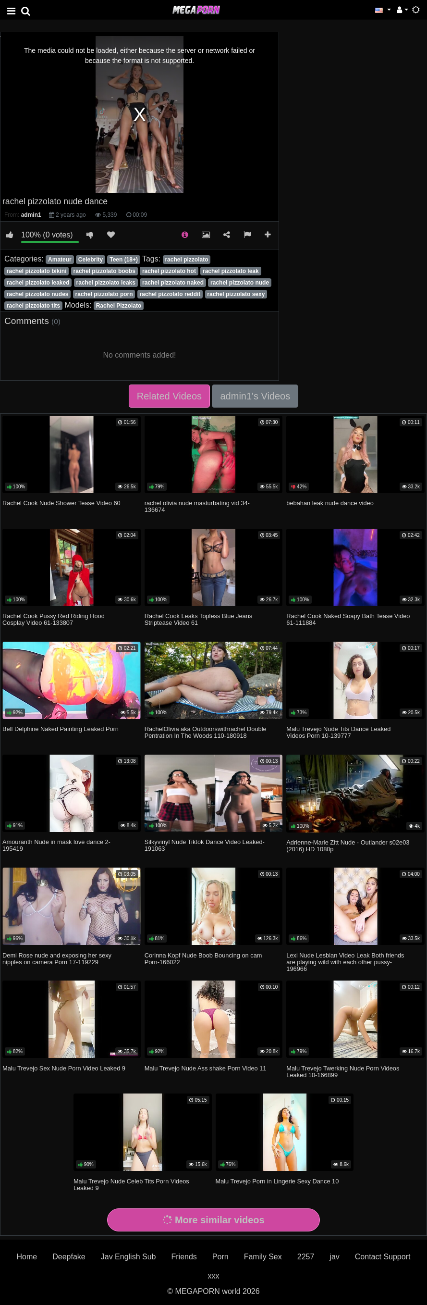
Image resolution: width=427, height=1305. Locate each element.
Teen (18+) (124, 259)
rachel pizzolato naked (173, 282)
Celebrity (90, 259)
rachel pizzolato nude (239, 282)
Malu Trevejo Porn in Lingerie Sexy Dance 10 (277, 1181)
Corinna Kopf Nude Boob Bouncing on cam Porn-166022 (203, 959)
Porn (220, 1257)
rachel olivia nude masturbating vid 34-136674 (197, 506)
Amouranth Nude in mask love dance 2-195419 (56, 845)
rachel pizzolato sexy (236, 294)
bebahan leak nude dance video (329, 503)
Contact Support (383, 1257)
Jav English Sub (128, 1257)
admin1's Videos (255, 396)
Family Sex (263, 1257)
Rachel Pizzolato (119, 305)
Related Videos (169, 396)
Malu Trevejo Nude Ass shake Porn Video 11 (206, 1068)
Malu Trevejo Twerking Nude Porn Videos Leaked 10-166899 (342, 1072)
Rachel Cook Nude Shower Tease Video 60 (61, 503)
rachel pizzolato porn (104, 294)
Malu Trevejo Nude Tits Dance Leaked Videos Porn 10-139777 (338, 732)
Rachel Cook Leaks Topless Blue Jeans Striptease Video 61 (199, 619)
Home (27, 1257)
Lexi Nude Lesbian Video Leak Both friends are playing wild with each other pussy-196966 (345, 962)
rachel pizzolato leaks (105, 282)
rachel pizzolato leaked (38, 282)
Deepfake (68, 1257)
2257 (306, 1257)
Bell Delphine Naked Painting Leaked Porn (60, 729)
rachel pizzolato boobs (104, 271)
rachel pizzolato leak (231, 271)
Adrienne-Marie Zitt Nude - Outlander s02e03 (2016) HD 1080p (347, 846)
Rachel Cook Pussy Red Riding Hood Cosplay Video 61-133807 (53, 619)
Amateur (60, 259)
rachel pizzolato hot (169, 271)
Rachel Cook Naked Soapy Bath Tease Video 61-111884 (348, 619)
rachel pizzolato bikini (37, 271)
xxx (214, 1276)
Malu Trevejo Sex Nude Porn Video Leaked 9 (63, 1068)
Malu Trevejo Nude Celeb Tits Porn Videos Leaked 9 (131, 1185)
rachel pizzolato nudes (38, 294)
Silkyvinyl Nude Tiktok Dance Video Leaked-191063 (205, 845)
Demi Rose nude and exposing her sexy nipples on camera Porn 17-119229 (56, 959)
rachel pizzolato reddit (170, 294)
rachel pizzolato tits (33, 305)
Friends (183, 1257)
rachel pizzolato (186, 259)
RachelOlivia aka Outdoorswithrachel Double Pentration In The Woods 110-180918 (206, 732)
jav (334, 1257)
